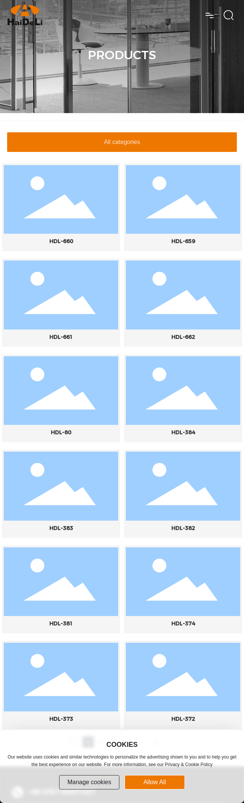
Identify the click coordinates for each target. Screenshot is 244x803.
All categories (122, 142)
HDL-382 (183, 528)
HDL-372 (183, 719)
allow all (154, 782)
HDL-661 (61, 337)
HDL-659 (183, 241)
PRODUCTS (122, 55)
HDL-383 (61, 528)
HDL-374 (183, 623)
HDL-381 (61, 623)
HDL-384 (183, 432)
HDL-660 (61, 241)
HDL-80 (61, 432)
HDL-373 (61, 719)
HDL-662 (183, 337)
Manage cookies (89, 782)
